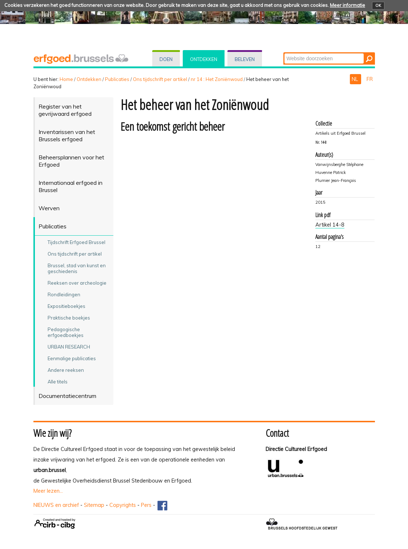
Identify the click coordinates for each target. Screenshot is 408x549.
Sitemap (94, 505)
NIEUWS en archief (56, 505)
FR (370, 79)
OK (378, 5)
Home (66, 79)
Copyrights (122, 505)
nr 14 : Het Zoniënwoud (217, 79)
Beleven (245, 59)
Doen (166, 59)
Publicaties (117, 79)
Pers (146, 505)
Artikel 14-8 (329, 224)
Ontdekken (203, 59)
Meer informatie (347, 5)
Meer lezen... (48, 491)
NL (355, 79)
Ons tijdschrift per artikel (160, 79)
